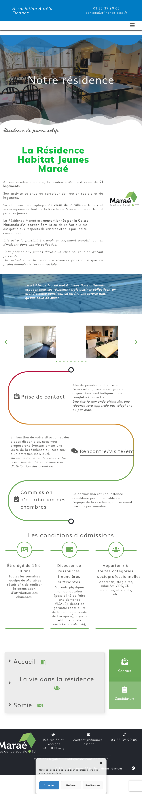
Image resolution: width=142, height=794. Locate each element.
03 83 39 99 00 (124, 740)
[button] (101, 763)
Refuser (71, 785)
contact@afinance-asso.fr (88, 742)
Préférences (93, 785)
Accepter (49, 785)
